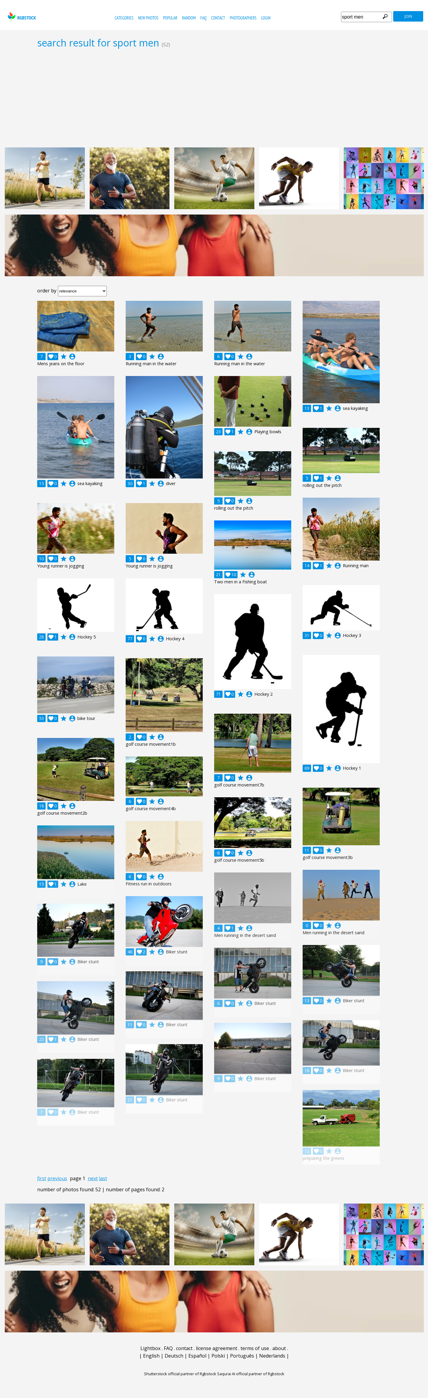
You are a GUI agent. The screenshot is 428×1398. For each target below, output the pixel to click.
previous (57, 1178)
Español (197, 1355)
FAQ (203, 18)
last (103, 1178)
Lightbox (150, 1348)
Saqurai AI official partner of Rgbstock (250, 1373)
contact (218, 18)
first (41, 1178)
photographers (243, 18)
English (151, 1355)
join (408, 16)
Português (242, 1355)
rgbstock (21, 16)
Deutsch (174, 1355)
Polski (218, 1355)
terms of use (255, 1348)
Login (266, 18)
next (93, 1178)
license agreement (216, 1348)
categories (124, 18)
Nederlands (272, 1355)
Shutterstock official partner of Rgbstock (180, 1373)
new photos (148, 18)
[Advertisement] (214, 98)
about (279, 1348)
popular (170, 18)
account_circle (72, 356)
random (189, 18)
